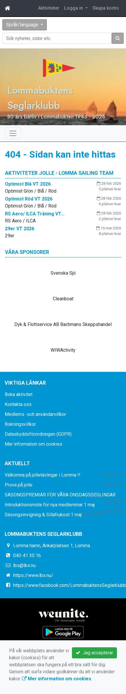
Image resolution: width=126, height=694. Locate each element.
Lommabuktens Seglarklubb (40, 98)
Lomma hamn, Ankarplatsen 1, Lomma (51, 545)
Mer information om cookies (33, 444)
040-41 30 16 (27, 555)
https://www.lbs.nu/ (33, 575)
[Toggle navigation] (13, 133)
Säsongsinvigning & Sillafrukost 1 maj (43, 514)
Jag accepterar (94, 652)
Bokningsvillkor (20, 424)
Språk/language (22, 24)
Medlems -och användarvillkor (35, 414)
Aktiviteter (48, 8)
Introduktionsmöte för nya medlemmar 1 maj (50, 505)
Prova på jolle (18, 485)
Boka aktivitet (18, 394)
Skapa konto (105, 8)
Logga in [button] (74, 8)
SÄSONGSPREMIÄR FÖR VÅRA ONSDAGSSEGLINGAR (60, 495)
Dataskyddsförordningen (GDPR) (38, 434)
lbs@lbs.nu (24, 565)
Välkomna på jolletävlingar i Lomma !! (42, 475)
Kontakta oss (18, 404)
